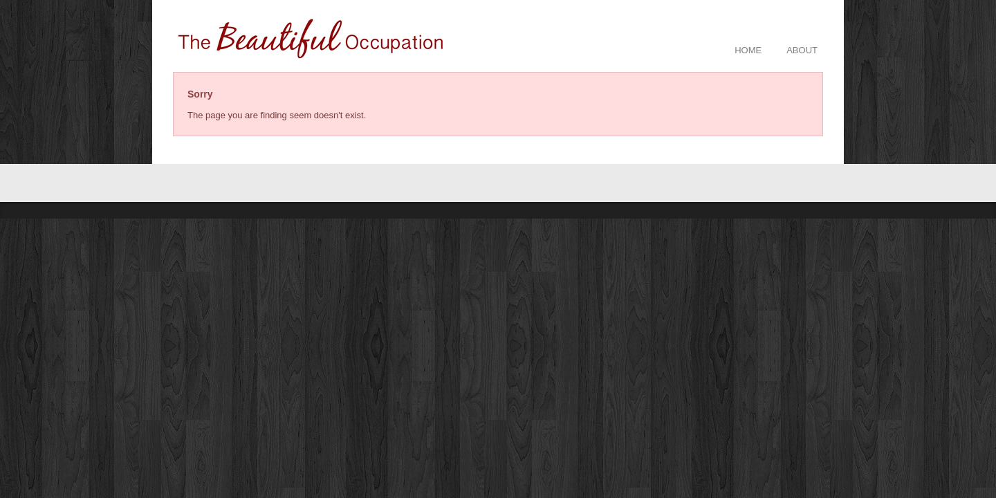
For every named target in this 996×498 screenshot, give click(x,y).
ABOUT (802, 50)
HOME (748, 50)
